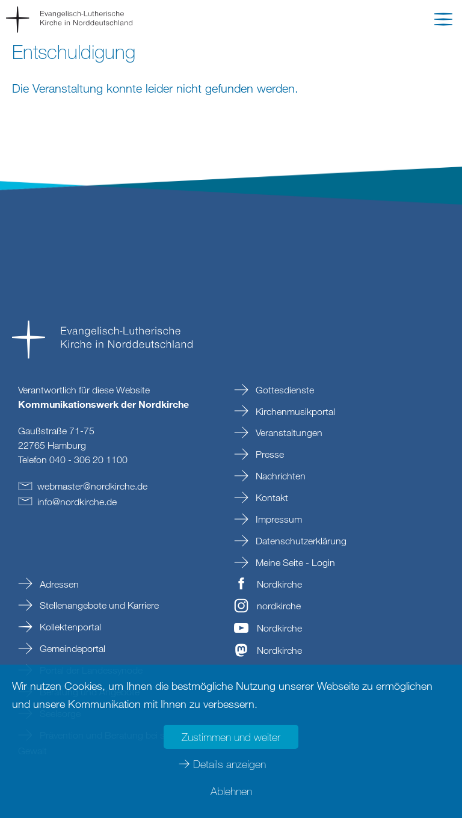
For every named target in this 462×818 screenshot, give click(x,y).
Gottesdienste (283, 389)
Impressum (277, 519)
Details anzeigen (229, 763)
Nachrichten (279, 475)
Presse (268, 454)
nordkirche (279, 605)
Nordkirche (279, 584)
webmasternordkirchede (92, 486)
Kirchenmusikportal (294, 411)
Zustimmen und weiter (231, 736)
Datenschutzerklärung (299, 540)
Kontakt (270, 497)
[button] (443, 22)
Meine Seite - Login (294, 562)
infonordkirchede (77, 501)
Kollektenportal (69, 626)
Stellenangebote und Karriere (98, 605)
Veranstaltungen (287, 432)
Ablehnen (231, 791)
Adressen (58, 584)
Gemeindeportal (71, 648)
